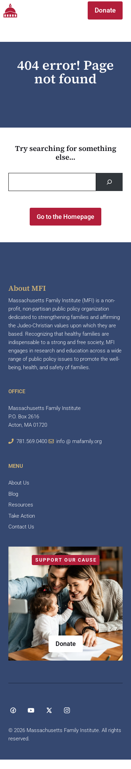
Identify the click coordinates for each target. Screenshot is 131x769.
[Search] (109, 182)
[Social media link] (13, 710)
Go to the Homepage (65, 216)
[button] (67, 10)
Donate (105, 10)
